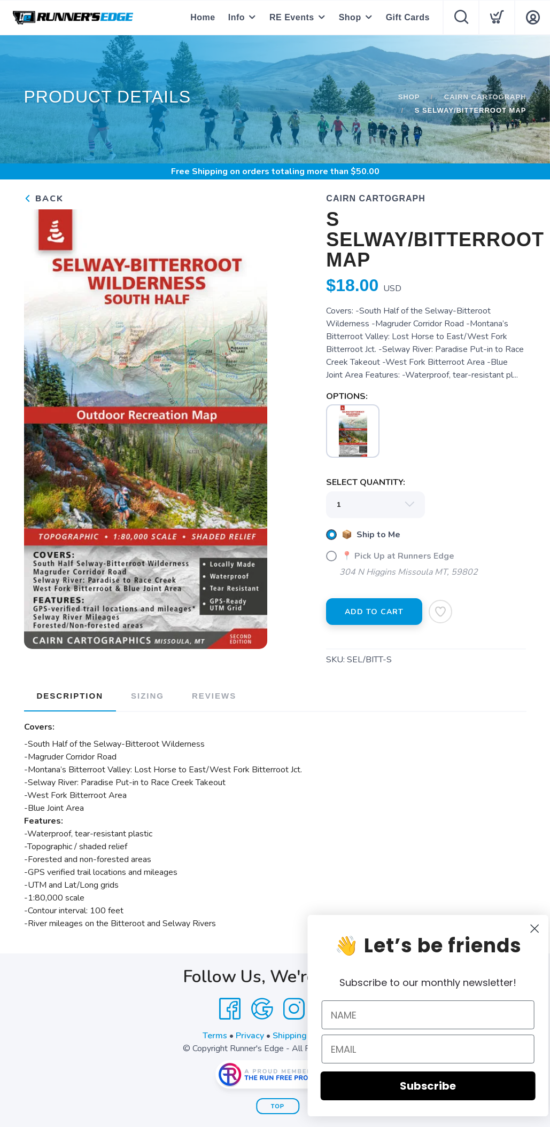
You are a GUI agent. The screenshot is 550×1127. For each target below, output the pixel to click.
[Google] (262, 1009)
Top (277, 1106)
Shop (350, 17)
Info (236, 17)
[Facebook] (230, 1009)
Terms (215, 1036)
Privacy (250, 1036)
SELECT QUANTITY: (365, 482)
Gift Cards (408, 17)
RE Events (291, 17)
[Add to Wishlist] (440, 611)
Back (44, 199)
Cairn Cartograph (485, 97)
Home (202, 17)
